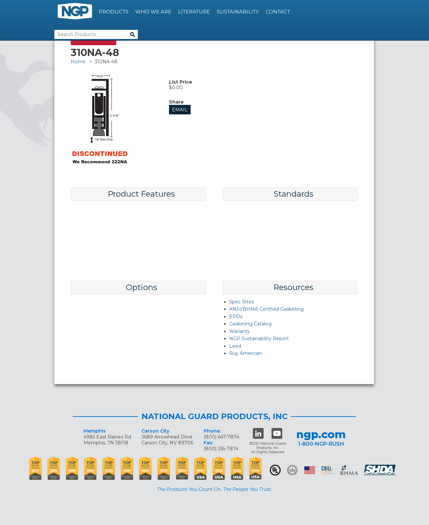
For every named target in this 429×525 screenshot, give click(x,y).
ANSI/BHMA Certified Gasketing (266, 309)
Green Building (292, 470)
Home (78, 62)
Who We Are (153, 12)
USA (309, 470)
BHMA (349, 470)
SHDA (380, 470)
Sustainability (238, 12)
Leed (235, 346)
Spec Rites (241, 302)
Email (180, 110)
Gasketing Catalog (250, 324)
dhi (327, 471)
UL (275, 470)
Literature (194, 12)
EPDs (235, 317)
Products (113, 12)
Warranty (239, 331)
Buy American (245, 353)
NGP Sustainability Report (259, 338)
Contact (278, 12)
